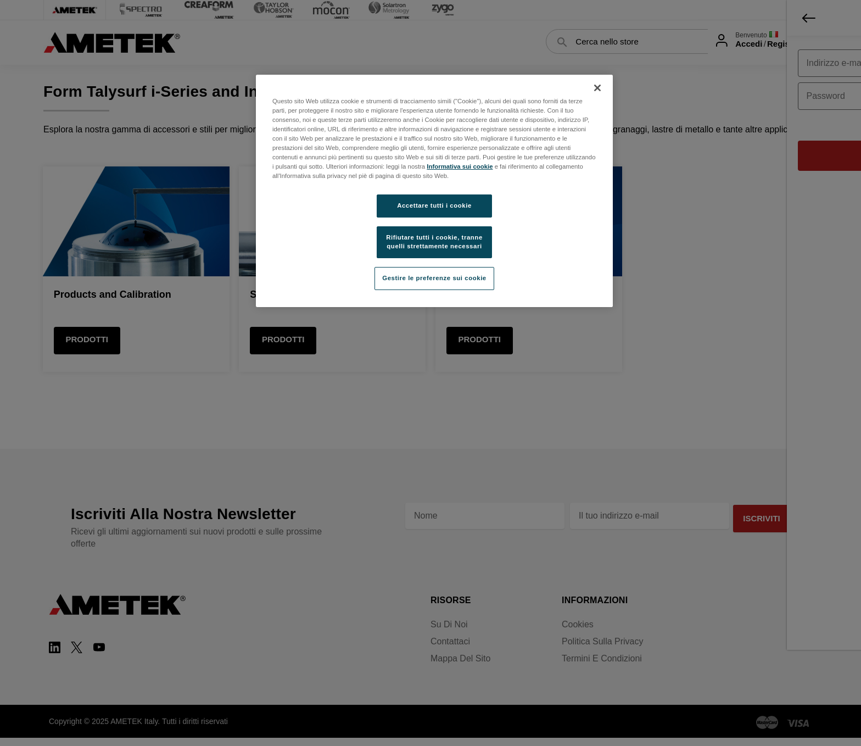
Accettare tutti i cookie (434, 205)
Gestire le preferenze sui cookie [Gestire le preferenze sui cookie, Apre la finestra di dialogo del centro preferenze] (434, 278)
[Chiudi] (597, 88)
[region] (434, 191)
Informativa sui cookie (460, 166)
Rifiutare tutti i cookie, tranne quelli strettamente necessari (434, 241)
